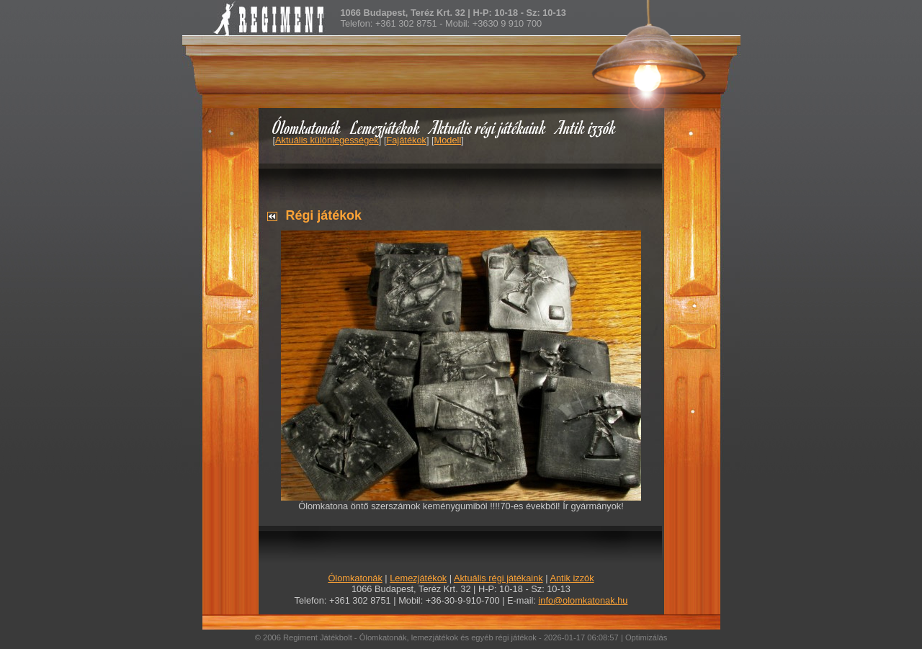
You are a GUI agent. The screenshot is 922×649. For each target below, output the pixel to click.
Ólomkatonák (306, 127)
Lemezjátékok (386, 127)
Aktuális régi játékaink (488, 127)
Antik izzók (586, 127)
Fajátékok (406, 140)
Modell (448, 140)
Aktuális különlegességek (327, 140)
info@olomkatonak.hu (582, 600)
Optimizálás (646, 637)
